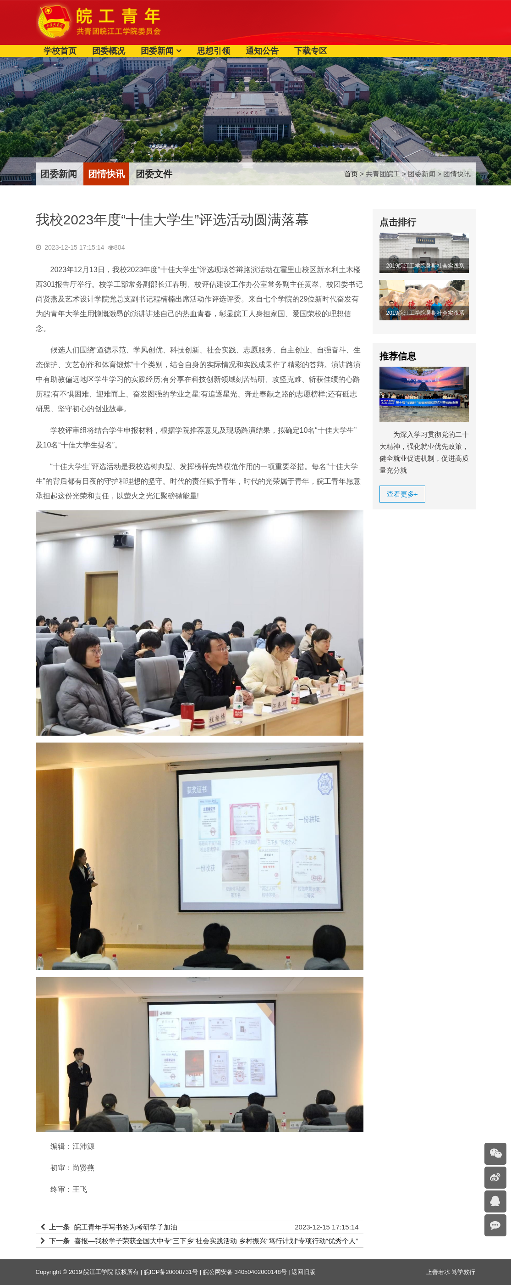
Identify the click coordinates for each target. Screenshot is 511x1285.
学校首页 (60, 51)
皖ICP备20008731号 (171, 1271)
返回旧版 (303, 1271)
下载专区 (310, 51)
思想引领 (213, 51)
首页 (351, 174)
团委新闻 (157, 51)
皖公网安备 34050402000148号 (245, 1271)
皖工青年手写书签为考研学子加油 (125, 1227)
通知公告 (262, 51)
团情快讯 (106, 174)
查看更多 (402, 494)
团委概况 (108, 51)
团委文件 (154, 174)
